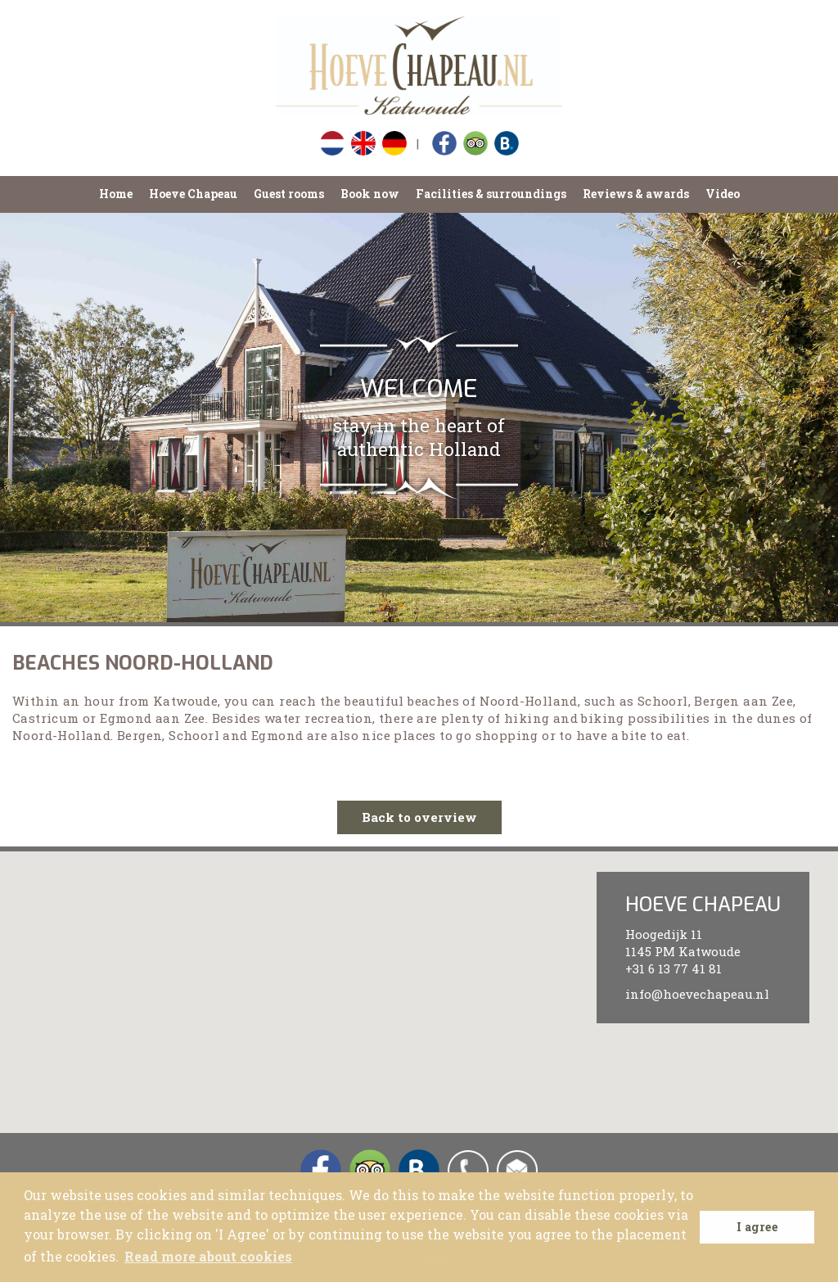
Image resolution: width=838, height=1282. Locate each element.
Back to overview (419, 817)
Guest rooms (289, 193)
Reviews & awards (636, 193)
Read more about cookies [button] (208, 1256)
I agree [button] (757, 1227)
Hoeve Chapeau (193, 193)
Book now (369, 193)
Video (722, 193)
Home (116, 193)
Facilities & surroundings (491, 193)
